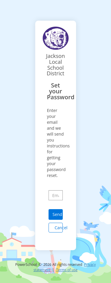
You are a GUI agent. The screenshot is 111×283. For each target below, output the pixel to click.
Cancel (59, 227)
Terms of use (66, 269)
